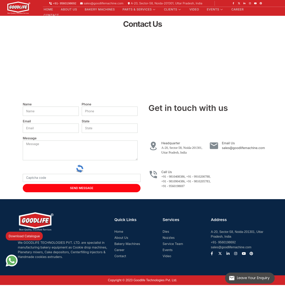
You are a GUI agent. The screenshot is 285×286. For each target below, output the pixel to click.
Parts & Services (137, 9)
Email (27, 121)
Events (210, 9)
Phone (86, 104)
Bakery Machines (98, 9)
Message (30, 138)
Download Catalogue (24, 236)
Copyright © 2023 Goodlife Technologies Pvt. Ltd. (142, 281)
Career (231, 9)
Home (48, 9)
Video (190, 9)
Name (27, 104)
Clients (170, 9)
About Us (67, 9)
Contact (51, 14)
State (86, 121)
